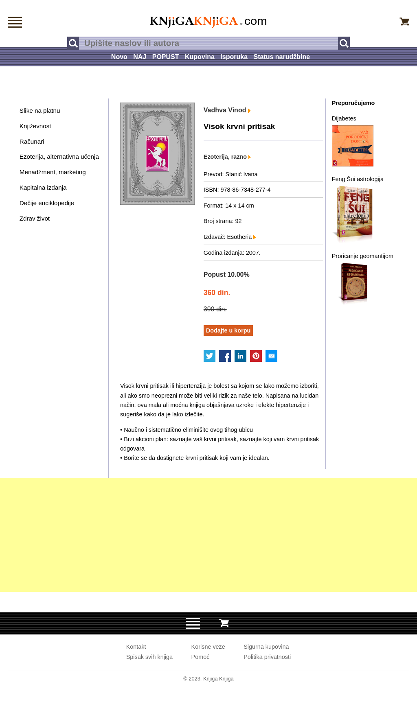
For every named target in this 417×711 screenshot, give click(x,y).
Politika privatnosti (267, 657)
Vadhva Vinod (227, 110)
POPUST (165, 56)
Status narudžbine (281, 56)
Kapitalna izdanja (43, 187)
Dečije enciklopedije (47, 202)
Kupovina (200, 56)
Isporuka (234, 56)
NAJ (139, 56)
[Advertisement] (208, 535)
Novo (119, 56)
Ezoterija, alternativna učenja (59, 156)
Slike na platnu (40, 110)
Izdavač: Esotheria (230, 237)
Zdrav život (35, 218)
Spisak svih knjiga (149, 657)
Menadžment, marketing (53, 171)
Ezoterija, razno (227, 156)
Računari (32, 141)
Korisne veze (208, 646)
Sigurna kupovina (266, 646)
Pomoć (200, 657)
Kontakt (136, 646)
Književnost (35, 126)
